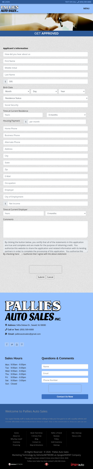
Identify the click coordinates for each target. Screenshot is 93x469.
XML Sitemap (76, 433)
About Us (16, 436)
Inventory (16, 442)
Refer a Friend (56, 433)
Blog (36, 439)
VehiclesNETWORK (45, 455)
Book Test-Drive (36, 433)
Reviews (57, 436)
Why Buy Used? (16, 439)
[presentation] (45, 269)
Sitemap (56, 445)
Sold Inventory (56, 442)
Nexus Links (76, 436)
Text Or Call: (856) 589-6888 (78, 2)
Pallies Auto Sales (60, 452)
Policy (56, 439)
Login (6, 2)
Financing (16, 445)
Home (16, 433)
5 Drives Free (36, 436)
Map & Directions (36, 445)
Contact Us (36, 442)
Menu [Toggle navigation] (85, 8)
